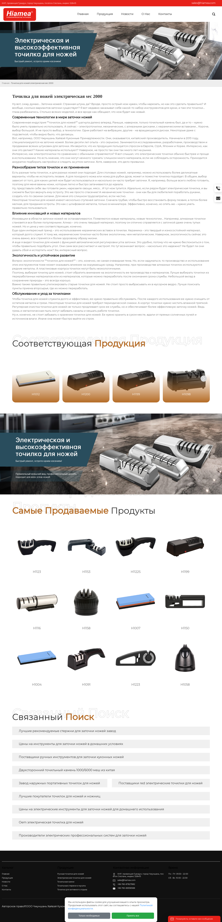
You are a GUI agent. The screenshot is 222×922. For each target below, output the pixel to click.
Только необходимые (89, 915)
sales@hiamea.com (204, 3)
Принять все (133, 915)
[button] (204, 378)
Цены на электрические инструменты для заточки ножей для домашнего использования (91, 809)
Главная (5, 83)
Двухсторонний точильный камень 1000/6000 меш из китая (67, 770)
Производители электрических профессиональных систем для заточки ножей (82, 835)
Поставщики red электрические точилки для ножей (161, 783)
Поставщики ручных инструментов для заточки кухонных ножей (71, 757)
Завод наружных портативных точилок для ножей (59, 783)
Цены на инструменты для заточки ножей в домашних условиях (71, 744)
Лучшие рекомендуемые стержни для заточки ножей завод (67, 731)
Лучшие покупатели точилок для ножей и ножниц (59, 796)
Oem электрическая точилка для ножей (51, 822)
